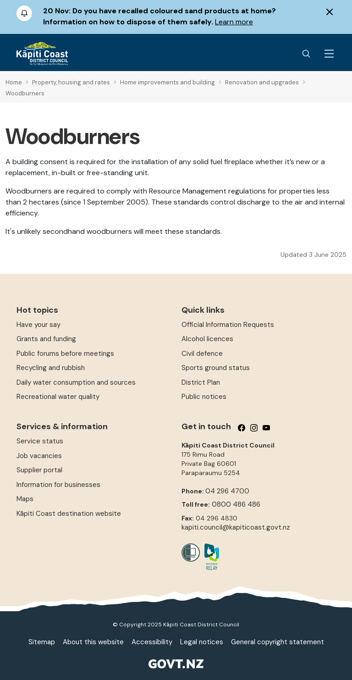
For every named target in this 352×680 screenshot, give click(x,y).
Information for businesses (58, 484)
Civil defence (202, 353)
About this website (93, 642)
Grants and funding (46, 338)
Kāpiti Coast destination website (68, 513)
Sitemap (41, 642)
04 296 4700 (227, 491)
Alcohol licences (207, 338)
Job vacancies (39, 455)
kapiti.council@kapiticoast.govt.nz (236, 527)
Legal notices (201, 642)
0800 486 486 (236, 504)
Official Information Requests (228, 324)
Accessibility (152, 642)
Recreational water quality (57, 396)
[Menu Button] (329, 53)
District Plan (201, 382)
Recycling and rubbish (50, 367)
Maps (24, 498)
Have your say (38, 324)
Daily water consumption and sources (76, 382)
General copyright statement (277, 642)
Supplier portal (39, 470)
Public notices (204, 396)
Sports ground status (216, 367)
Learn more (234, 22)
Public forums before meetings (65, 353)
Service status (39, 441)
